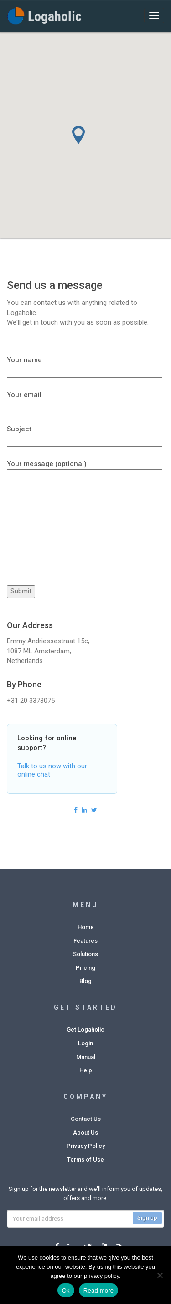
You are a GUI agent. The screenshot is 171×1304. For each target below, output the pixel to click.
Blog (85, 981)
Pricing (85, 967)
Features (85, 940)
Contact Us (86, 1118)
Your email (84, 400)
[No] (159, 1275)
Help (85, 1070)
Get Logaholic (85, 1029)
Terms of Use (85, 1159)
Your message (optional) (84, 516)
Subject (84, 434)
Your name (84, 365)
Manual (85, 1057)
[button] (90, 144)
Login (85, 1043)
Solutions (85, 954)
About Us (85, 1132)
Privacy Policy (86, 1145)
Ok (66, 1290)
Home (86, 927)
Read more (98, 1290)
